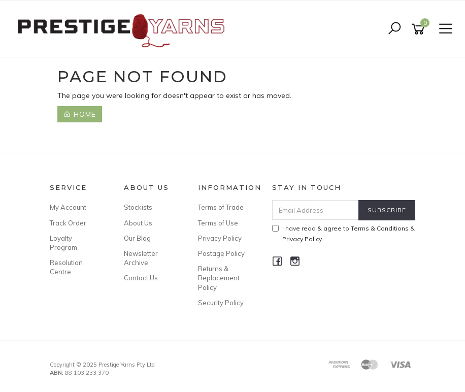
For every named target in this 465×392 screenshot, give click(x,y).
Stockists (138, 207)
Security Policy (221, 303)
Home (79, 114)
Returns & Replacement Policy (219, 278)
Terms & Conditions (380, 228)
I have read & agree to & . (343, 233)
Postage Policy (221, 253)
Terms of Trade (221, 207)
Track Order (68, 223)
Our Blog (137, 238)
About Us (138, 223)
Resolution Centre (66, 267)
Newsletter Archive (141, 258)
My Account (68, 207)
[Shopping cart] (420, 29)
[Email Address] (315, 210)
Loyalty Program (63, 242)
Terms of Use (218, 223)
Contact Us (141, 278)
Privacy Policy (220, 238)
